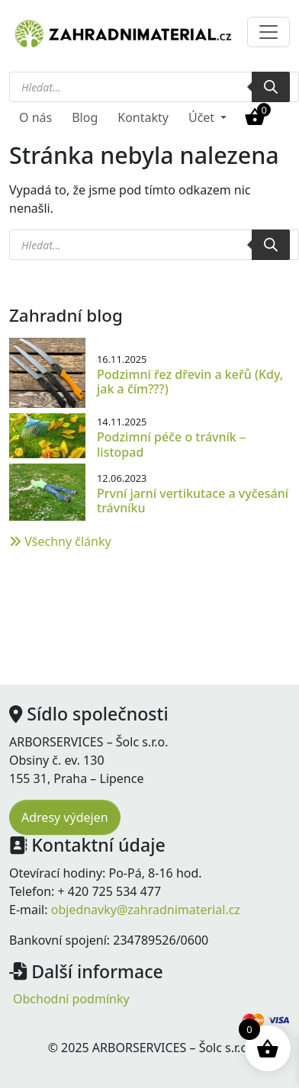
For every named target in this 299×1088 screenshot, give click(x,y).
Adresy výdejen (64, 817)
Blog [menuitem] (85, 117)
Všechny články (60, 541)
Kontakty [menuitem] (143, 117)
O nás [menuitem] (35, 117)
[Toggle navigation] (268, 32)
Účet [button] (202, 117)
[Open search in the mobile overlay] (149, 87)
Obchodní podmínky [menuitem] (71, 998)
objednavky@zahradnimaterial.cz (145, 909)
